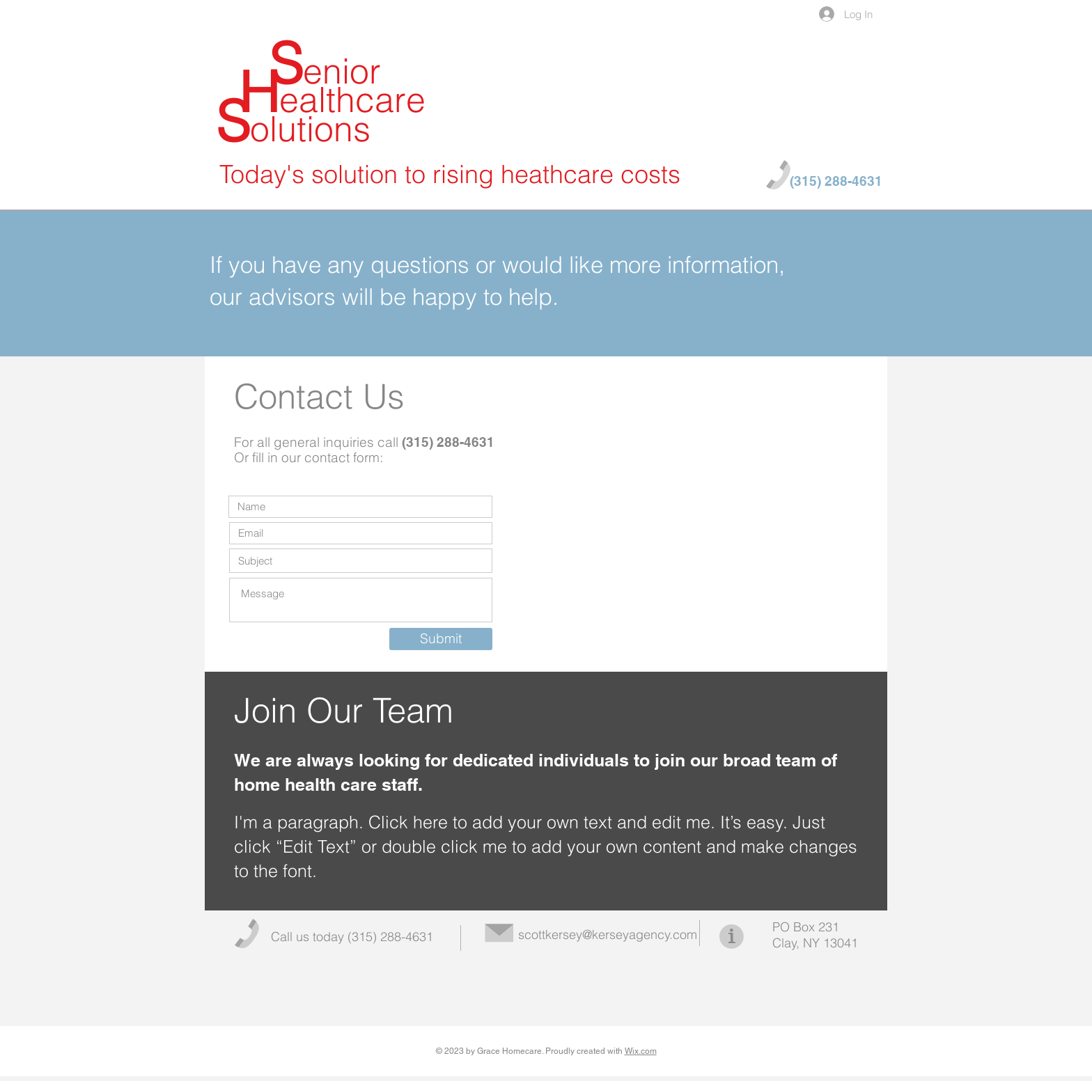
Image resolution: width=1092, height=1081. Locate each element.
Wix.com (641, 1051)
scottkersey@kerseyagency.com (607, 934)
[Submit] (440, 639)
